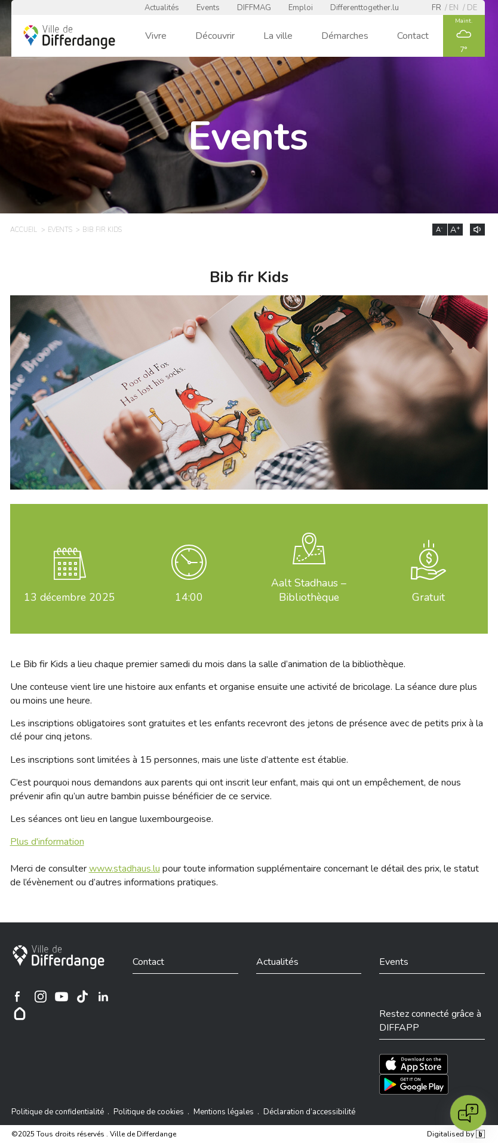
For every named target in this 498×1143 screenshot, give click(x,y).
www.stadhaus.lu (124, 868)
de (472, 7)
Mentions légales (223, 1112)
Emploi (300, 7)
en (454, 7)
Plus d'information (47, 841)
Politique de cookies (148, 1112)
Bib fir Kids (102, 229)
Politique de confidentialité (57, 1112)
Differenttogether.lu (364, 7)
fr (436, 7)
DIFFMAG (254, 7)
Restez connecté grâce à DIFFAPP (430, 1020)
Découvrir (215, 35)
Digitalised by (455, 1134)
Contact (413, 35)
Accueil (23, 229)
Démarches (344, 35)
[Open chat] (468, 1113)
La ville (278, 35)
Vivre (156, 35)
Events (208, 7)
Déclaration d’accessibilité (309, 1112)
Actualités (162, 7)
